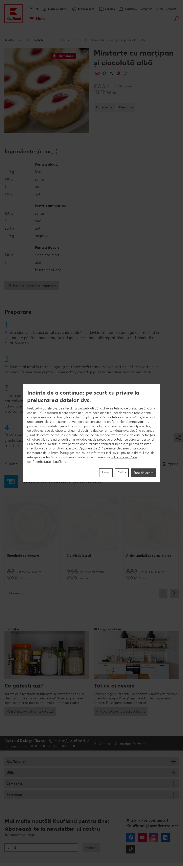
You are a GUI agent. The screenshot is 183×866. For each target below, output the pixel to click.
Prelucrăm (34, 408)
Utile (10, 773)
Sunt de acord (143, 473)
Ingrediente (104, 107)
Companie (14, 784)
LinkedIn (165, 837)
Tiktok (130, 849)
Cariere (159, 9)
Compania (145, 9)
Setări (106, 473)
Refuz (122, 473)
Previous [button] (163, 593)
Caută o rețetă (68, 40)
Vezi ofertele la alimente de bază (30, 711)
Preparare (126, 107)
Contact (171, 9)
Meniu (36, 18)
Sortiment (14, 795)
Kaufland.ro (12, 40)
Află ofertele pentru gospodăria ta (120, 711)
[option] (32, 540)
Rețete (39, 40)
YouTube (142, 837)
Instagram (153, 837)
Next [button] (174, 593)
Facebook (130, 837)
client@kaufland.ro (72, 740)
